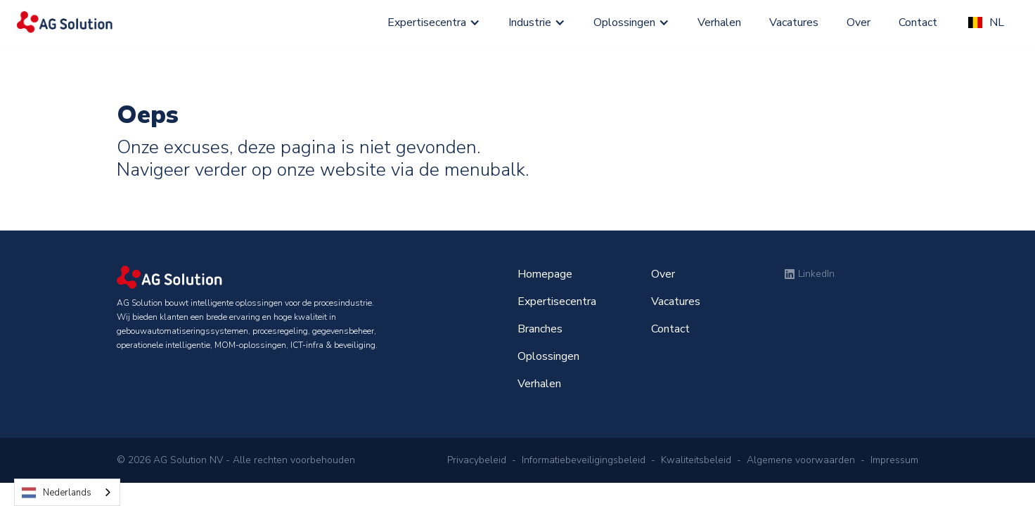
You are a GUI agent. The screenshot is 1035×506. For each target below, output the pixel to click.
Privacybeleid (476, 460)
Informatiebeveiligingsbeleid (583, 460)
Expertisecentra (426, 22)
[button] (433, 22)
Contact (919, 22)
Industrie (529, 22)
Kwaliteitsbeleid (696, 460)
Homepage (545, 274)
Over (858, 22)
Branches (540, 329)
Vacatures (793, 22)
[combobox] (67, 492)
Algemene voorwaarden (801, 460)
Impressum (894, 460)
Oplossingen (624, 22)
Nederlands (56, 492)
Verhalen (719, 22)
